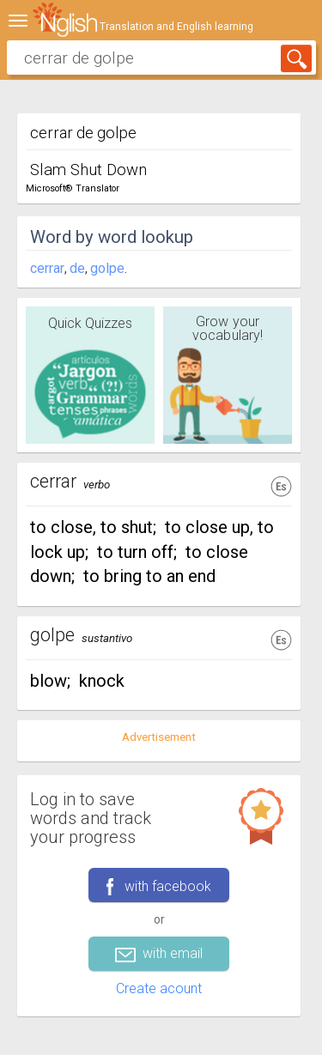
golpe (107, 268)
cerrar (47, 268)
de (77, 268)
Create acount (159, 988)
